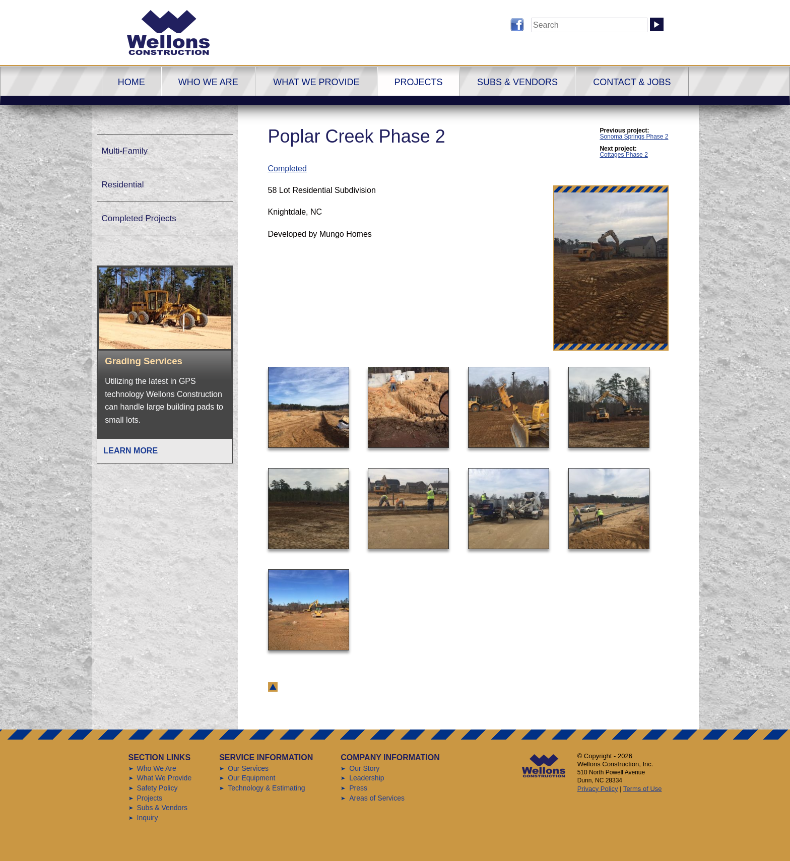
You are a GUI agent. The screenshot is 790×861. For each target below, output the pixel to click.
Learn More (131, 450)
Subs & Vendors (517, 82)
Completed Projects (139, 218)
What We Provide (316, 82)
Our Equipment (251, 778)
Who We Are (208, 82)
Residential (123, 184)
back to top (273, 687)
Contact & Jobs (632, 82)
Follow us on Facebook (517, 24)
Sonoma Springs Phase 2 (634, 137)
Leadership (366, 778)
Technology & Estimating (266, 788)
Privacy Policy (597, 788)
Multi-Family (125, 151)
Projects (418, 82)
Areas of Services (377, 798)
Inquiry (147, 818)
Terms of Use (642, 788)
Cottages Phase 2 (623, 155)
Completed (287, 168)
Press (358, 788)
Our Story (364, 768)
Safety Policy (157, 788)
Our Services (248, 768)
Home (131, 82)
